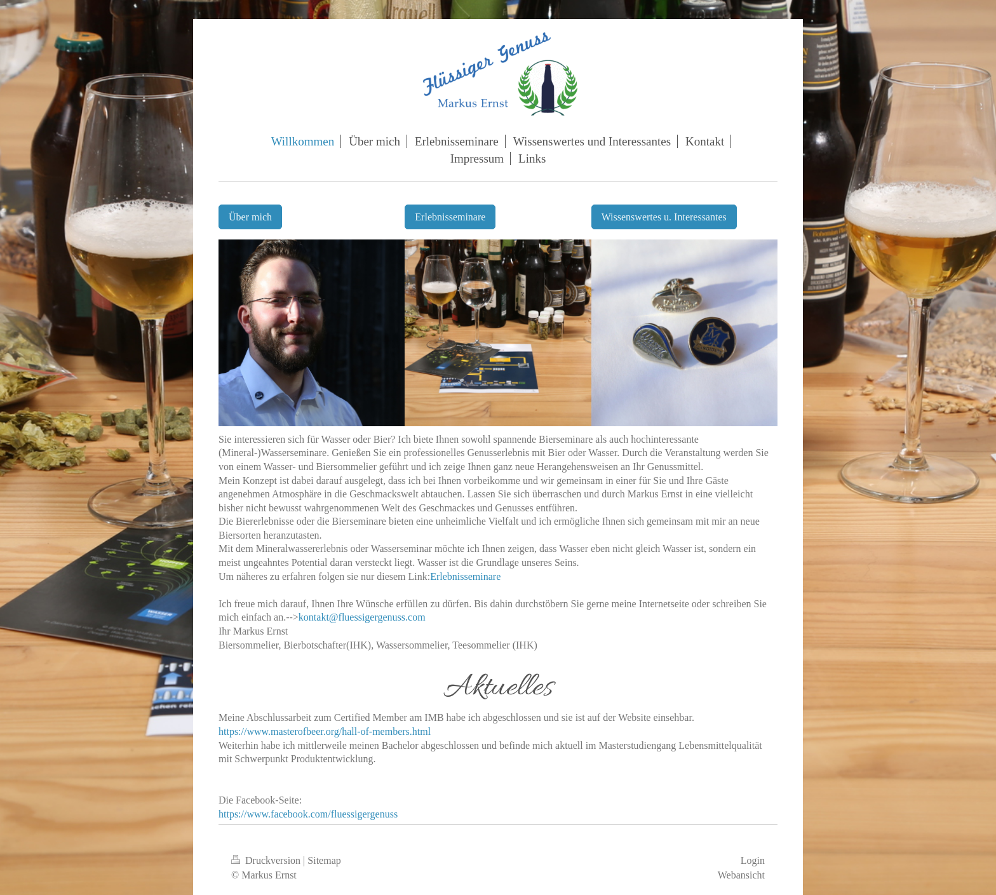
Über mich (250, 217)
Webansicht (741, 875)
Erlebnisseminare (450, 217)
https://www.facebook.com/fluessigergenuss (308, 814)
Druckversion (267, 860)
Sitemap (323, 860)
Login (753, 860)
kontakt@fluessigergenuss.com (362, 617)
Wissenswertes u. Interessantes (664, 217)
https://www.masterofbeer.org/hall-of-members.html (325, 731)
